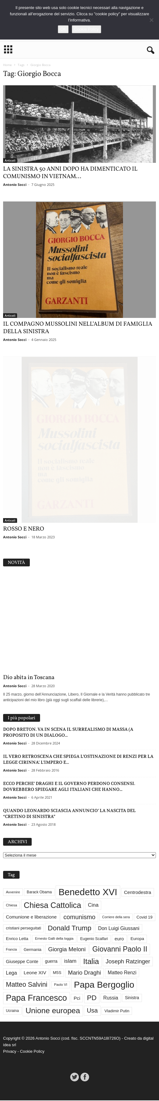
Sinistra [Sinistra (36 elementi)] (132, 998)
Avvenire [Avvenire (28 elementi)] (13, 893)
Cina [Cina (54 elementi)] (93, 906)
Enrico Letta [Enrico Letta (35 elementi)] (17, 939)
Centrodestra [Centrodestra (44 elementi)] (137, 892)
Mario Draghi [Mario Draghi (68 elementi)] (84, 973)
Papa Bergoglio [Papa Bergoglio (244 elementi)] (104, 985)
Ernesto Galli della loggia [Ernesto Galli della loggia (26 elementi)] (54, 939)
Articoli (10, 160)
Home (7, 65)
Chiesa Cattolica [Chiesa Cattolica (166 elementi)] (52, 905)
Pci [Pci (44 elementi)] (77, 998)
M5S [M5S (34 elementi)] (57, 973)
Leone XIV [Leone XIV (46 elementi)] (35, 973)
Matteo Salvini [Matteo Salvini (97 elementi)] (26, 985)
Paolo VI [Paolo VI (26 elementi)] (60, 985)
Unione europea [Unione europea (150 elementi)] (52, 1011)
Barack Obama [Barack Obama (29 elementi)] (39, 893)
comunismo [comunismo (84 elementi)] (79, 917)
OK (63, 29)
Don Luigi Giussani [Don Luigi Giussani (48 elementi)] (118, 928)
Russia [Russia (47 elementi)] (110, 998)
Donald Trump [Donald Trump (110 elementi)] (69, 929)
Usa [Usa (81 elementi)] (92, 1011)
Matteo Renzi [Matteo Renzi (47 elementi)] (122, 973)
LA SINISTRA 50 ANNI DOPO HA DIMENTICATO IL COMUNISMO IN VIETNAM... (70, 173)
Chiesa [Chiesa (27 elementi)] (11, 905)
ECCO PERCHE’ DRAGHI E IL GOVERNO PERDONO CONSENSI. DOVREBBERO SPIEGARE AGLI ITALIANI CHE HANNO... (69, 787)
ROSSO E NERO (23, 530)
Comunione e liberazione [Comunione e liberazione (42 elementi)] (31, 917)
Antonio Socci (14, 184)
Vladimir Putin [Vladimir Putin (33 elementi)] (116, 1011)
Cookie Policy (32, 1052)
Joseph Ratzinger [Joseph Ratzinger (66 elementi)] (128, 961)
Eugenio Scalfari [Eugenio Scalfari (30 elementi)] (94, 939)
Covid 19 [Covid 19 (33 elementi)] (144, 917)
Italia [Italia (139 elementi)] (91, 961)
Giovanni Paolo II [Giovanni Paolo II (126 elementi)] (119, 950)
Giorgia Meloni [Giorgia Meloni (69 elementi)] (67, 949)
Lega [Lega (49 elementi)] (11, 973)
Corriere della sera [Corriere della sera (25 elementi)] (116, 917)
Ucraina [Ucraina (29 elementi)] (12, 1011)
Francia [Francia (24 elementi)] (11, 950)
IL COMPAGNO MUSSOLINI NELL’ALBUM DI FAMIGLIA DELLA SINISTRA (77, 328)
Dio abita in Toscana (28, 678)
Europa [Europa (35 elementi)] (137, 939)
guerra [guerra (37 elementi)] (51, 961)
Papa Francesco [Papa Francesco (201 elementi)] (36, 998)
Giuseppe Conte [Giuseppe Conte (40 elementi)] (22, 961)
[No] (151, 20)
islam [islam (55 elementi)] (70, 962)
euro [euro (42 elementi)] (119, 939)
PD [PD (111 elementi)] (92, 998)
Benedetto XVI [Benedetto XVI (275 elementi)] (87, 892)
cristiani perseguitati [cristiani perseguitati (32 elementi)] (23, 928)
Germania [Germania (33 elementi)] (32, 949)
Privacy (9, 1052)
